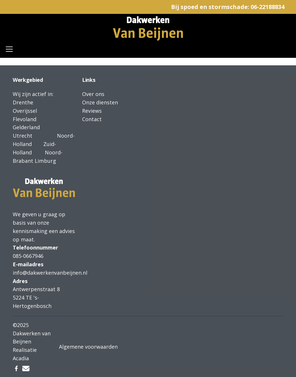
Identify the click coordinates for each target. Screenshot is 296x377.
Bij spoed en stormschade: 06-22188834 (227, 7)
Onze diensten (100, 102)
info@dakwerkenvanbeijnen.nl (50, 272)
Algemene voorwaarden (88, 346)
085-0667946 (28, 255)
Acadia (21, 358)
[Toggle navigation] (9, 49)
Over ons (93, 93)
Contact (92, 119)
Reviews (92, 110)
